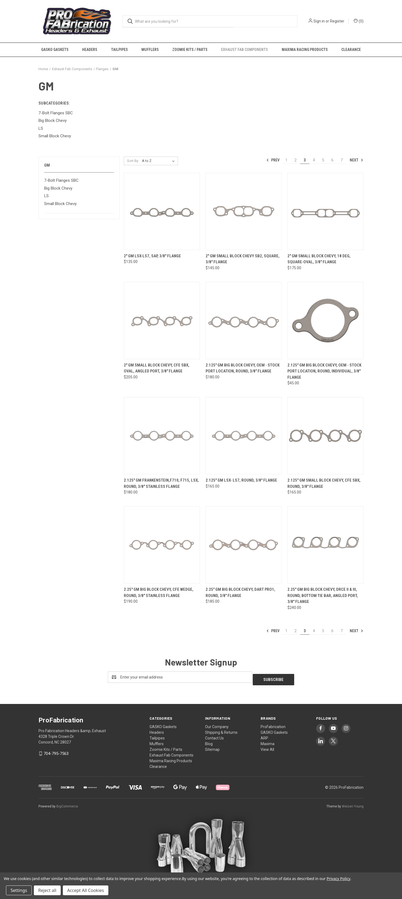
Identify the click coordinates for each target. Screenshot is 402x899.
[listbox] (159, 161)
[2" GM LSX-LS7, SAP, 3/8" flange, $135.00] (162, 211)
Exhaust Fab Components (244, 49)
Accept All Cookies (85, 890)
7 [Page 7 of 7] (342, 160)
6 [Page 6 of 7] (332, 160)
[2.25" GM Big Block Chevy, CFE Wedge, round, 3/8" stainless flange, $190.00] (162, 544)
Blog (209, 741)
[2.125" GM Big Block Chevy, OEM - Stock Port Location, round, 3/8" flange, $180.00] (244, 320)
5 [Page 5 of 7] (323, 160)
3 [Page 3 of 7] (305, 160)
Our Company (217, 724)
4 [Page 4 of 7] (314, 160)
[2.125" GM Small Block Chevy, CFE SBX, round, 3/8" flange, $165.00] (325, 435)
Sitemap (212, 747)
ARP (264, 736)
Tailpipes (119, 49)
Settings (19, 890)
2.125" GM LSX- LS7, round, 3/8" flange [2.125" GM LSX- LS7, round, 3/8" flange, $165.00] (241, 480)
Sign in (319, 21)
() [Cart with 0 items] (359, 20)
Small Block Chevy (60, 203)
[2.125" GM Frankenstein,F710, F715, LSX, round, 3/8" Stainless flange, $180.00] (162, 435)
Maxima (267, 741)
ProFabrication (273, 724)
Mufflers (150, 49)
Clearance (351, 49)
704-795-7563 (56, 751)
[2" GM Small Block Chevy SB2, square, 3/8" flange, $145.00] (244, 211)
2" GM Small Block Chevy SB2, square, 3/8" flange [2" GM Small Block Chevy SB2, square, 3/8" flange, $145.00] (243, 259)
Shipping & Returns (221, 730)
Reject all (47, 890)
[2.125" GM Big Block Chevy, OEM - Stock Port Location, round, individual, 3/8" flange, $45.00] (325, 320)
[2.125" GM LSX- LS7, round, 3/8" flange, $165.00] (244, 435)
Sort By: (133, 161)
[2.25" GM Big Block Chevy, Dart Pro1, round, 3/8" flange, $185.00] (244, 544)
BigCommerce (67, 804)
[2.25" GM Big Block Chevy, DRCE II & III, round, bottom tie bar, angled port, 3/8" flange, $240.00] (325, 544)
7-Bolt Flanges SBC (61, 180)
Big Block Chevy (58, 188)
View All (267, 747)
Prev (273, 160)
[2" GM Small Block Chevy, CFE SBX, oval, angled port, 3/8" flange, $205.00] (162, 320)
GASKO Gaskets (55, 49)
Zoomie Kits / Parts (190, 49)
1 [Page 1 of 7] (286, 160)
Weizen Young (353, 804)
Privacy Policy (338, 878)
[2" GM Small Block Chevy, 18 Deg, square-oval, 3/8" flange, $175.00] (325, 211)
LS (46, 195)
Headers (89, 49)
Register (337, 21)
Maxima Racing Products (305, 49)
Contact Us (214, 736)
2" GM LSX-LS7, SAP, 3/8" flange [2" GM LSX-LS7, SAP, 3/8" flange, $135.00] (152, 256)
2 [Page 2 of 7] (295, 160)
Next (356, 160)
